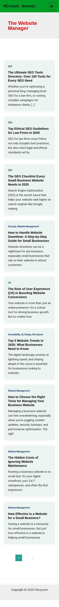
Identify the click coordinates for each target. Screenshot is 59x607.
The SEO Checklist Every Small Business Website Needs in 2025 (26, 180)
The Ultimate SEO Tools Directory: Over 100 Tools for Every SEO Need (29, 76)
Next (29, 564)
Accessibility (14, 334)
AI (22, 334)
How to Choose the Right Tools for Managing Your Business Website (26, 401)
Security (12, 226)
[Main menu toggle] (51, 6)
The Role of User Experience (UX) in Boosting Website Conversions (29, 293)
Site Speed (37, 334)
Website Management (28, 226)
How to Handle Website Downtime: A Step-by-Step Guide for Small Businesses (28, 236)
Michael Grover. (21, 6)
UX (9, 283)
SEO (10, 66)
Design (27, 334)
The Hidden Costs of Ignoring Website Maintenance (23, 461)
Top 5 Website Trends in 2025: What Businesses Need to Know (25, 344)
